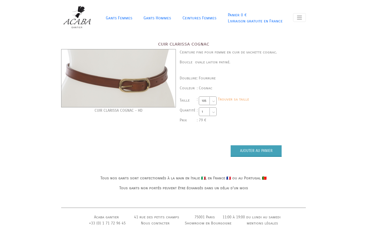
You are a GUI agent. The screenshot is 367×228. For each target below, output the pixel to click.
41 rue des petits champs (156, 217)
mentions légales (262, 223)
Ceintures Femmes (199, 18)
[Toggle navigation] (299, 17)
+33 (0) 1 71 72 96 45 (107, 223)
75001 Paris (204, 217)
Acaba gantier (106, 217)
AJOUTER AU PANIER (256, 150)
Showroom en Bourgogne (208, 223)
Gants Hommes (157, 18)
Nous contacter (155, 223)
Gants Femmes (119, 18)
